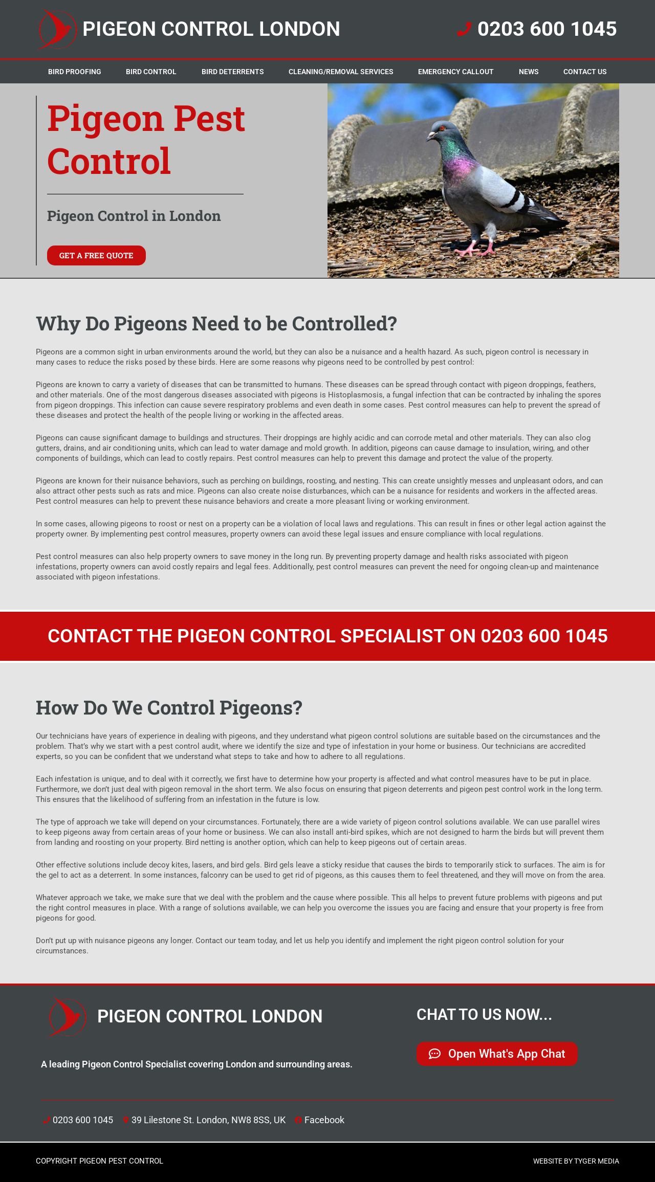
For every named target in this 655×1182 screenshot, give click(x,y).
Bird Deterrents (233, 72)
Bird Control (151, 72)
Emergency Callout (456, 72)
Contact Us (585, 72)
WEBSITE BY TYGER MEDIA (572, 1161)
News (529, 72)
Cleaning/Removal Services (341, 72)
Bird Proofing (74, 72)
